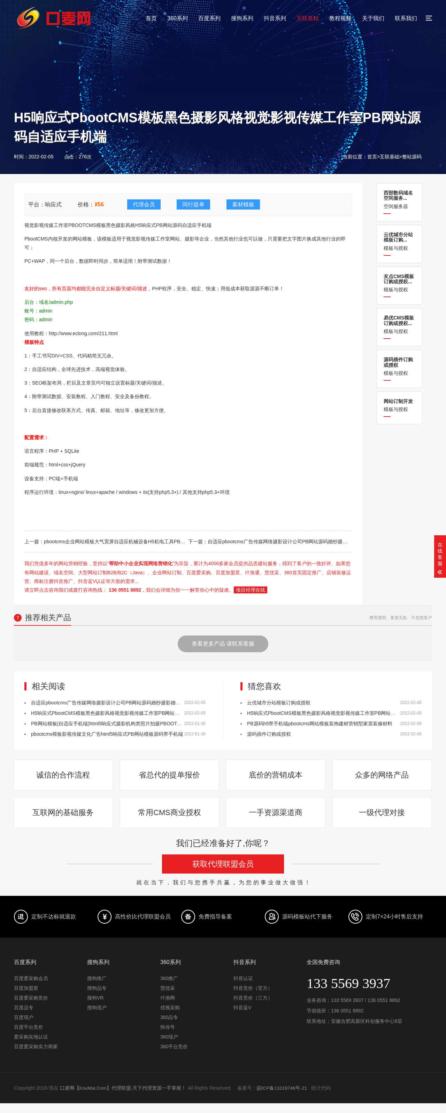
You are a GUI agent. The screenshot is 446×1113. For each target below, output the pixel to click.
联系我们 (406, 18)
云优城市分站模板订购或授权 (278, 702)
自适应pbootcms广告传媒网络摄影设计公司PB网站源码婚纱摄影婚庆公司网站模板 (297, 541)
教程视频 (340, 18)
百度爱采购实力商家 (36, 1056)
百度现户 (23, 1027)
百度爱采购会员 (31, 988)
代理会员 (144, 204)
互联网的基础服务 (63, 820)
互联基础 (308, 18)
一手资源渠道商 (276, 820)
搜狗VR (95, 1007)
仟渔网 (167, 1007)
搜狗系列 (242, 18)
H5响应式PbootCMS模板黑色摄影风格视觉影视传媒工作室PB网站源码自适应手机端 (122, 713)
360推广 (169, 988)
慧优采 (167, 998)
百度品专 (23, 1017)
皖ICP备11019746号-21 (283, 1097)
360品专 (169, 1027)
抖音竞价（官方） (252, 998)
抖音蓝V (242, 1017)
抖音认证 (243, 988)
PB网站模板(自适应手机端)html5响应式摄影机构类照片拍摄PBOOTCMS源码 (114, 723)
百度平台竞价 (28, 1037)
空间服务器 (399, 199)
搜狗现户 (97, 1017)
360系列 (177, 18)
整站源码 (412, 156)
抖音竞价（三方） (252, 1007)
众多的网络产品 (382, 777)
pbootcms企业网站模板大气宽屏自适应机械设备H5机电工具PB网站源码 (122, 541)
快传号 (167, 1037)
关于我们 (373, 18)
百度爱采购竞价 (31, 1007)
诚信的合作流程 (63, 777)
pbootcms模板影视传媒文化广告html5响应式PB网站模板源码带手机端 (107, 734)
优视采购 (170, 1017)
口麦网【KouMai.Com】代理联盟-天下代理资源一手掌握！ (123, 1097)
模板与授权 (399, 241)
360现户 (169, 1046)
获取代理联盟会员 (223, 873)
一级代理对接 (382, 820)
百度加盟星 (26, 998)
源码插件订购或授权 (269, 734)
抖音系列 (275, 18)
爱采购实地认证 (31, 1046)
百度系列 (209, 18)
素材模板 (243, 204)
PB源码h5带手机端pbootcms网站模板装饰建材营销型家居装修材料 (319, 723)
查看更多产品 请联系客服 (223, 644)
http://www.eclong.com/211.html (83, 333)
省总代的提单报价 (170, 777)
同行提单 (193, 204)
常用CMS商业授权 (170, 820)
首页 (151, 18)
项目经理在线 (250, 590)
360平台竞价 (174, 1056)
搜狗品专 (97, 998)
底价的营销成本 (276, 777)
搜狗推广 (97, 988)
